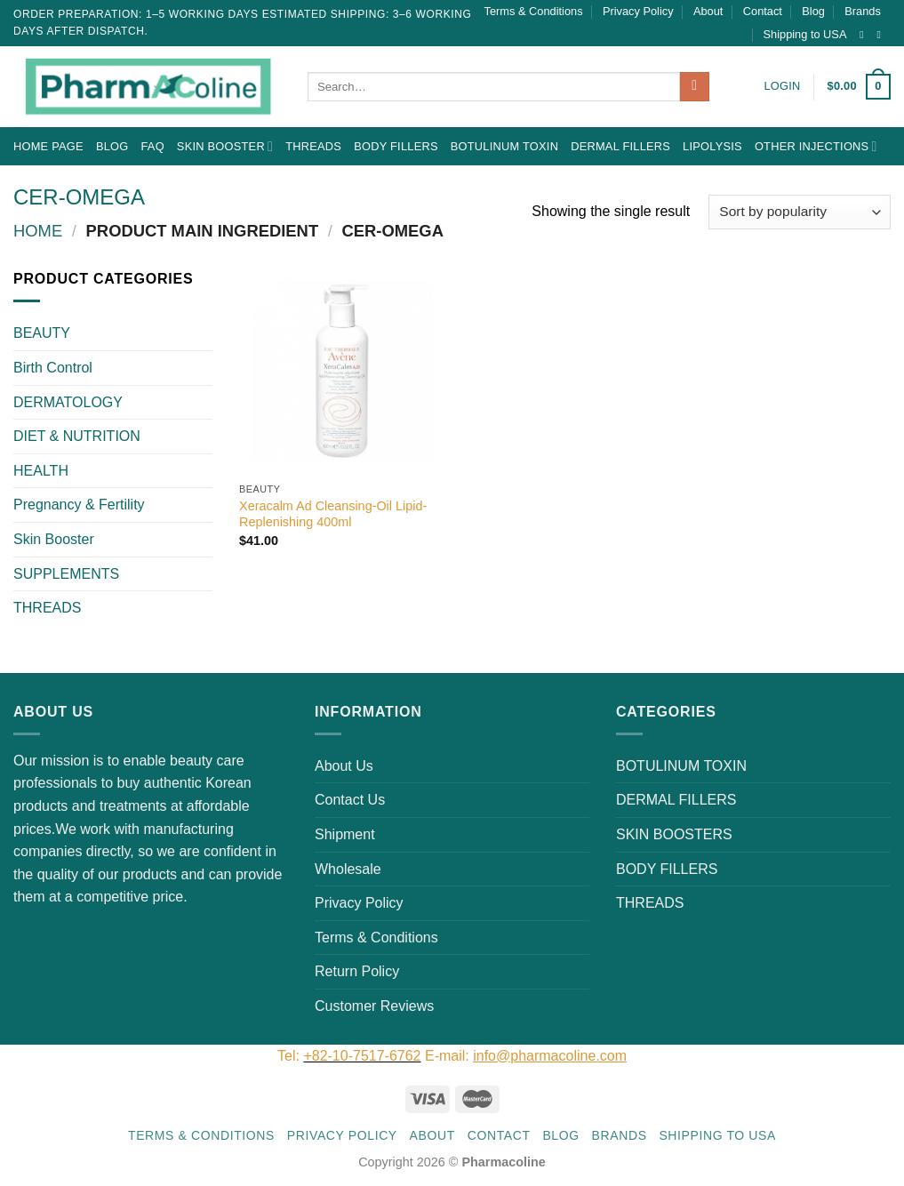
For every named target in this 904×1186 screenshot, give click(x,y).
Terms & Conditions (533, 11)
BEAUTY (41, 333)
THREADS (313, 146)
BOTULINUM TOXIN (504, 146)
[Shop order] (799, 212)
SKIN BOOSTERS (674, 834)
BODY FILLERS (396, 146)
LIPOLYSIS (712, 146)
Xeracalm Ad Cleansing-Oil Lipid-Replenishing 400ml (333, 514)
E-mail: (526, 1055)
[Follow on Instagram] (865, 34)
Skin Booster (225, 146)
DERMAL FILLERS (620, 146)
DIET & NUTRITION (76, 436)
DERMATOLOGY (68, 402)
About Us (344, 765)
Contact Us (350, 799)
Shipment (345, 834)
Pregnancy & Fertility (79, 504)
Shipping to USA (805, 34)
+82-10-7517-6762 (361, 1055)
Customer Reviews (374, 1006)
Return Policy (357, 971)
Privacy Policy (638, 11)
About (708, 11)
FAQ (152, 146)
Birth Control (52, 367)
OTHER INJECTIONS (816, 146)
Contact (762, 11)
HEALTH (40, 470)
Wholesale (348, 869)
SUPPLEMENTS (66, 573)
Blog (813, 11)
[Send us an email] (881, 34)
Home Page (48, 146)
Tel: (290, 1055)
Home (37, 230)
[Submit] (694, 87)
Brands (862, 11)
